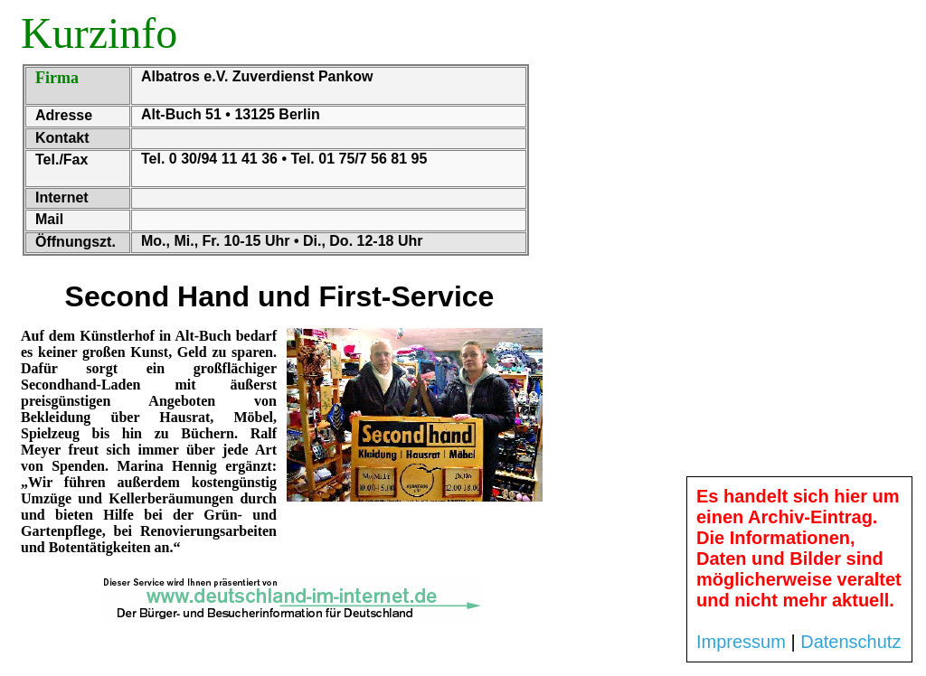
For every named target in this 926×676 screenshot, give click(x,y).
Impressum (741, 642)
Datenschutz (850, 642)
